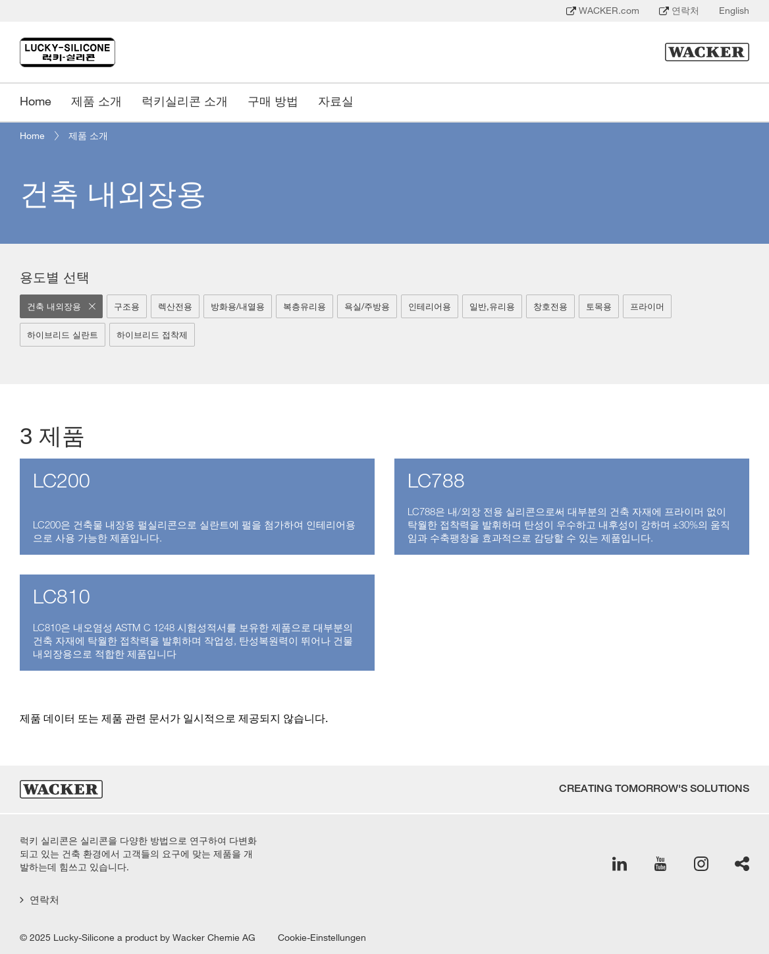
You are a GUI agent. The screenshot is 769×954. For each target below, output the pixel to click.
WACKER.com (602, 10)
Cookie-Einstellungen (322, 937)
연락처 (679, 10)
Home (32, 136)
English (734, 10)
